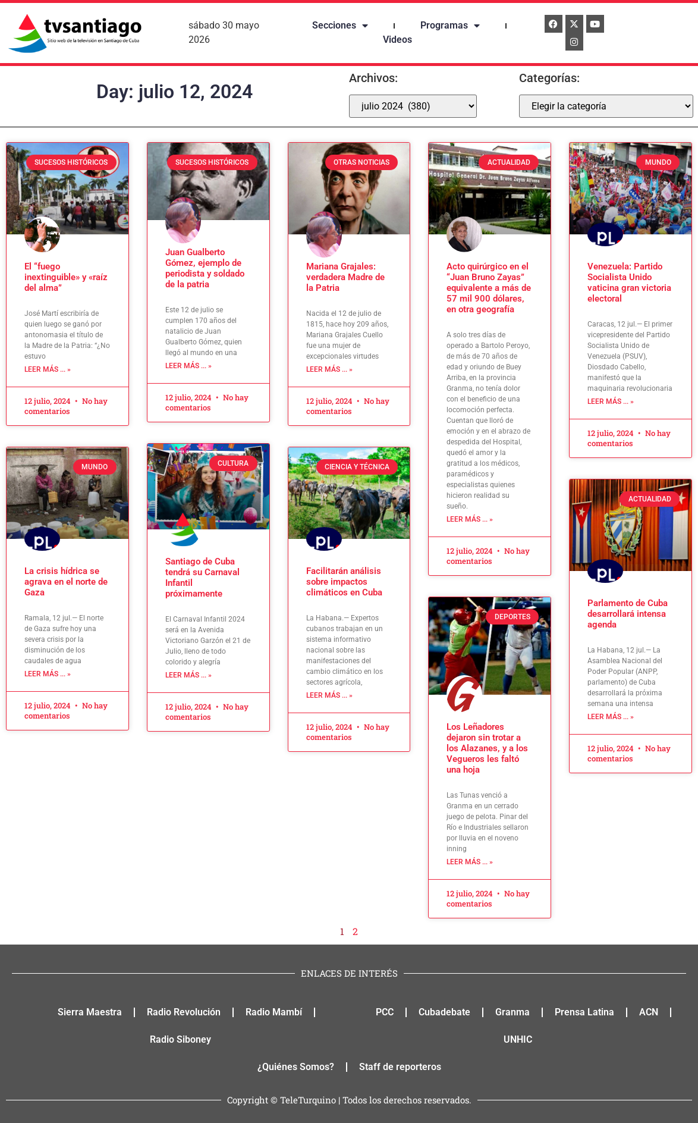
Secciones (340, 25)
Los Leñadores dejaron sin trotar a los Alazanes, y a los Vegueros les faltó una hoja (487, 748)
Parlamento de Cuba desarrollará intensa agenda (627, 614)
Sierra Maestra (90, 1012)
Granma (512, 1012)
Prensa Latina (584, 1012)
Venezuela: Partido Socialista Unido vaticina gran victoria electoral (629, 282)
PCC (385, 1012)
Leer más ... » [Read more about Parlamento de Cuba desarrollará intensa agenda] (610, 717)
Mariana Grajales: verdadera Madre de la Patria (345, 277)
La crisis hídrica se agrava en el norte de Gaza (66, 582)
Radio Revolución (184, 1012)
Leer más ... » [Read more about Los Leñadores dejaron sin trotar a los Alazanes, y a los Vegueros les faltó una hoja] (470, 862)
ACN (648, 1012)
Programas (450, 25)
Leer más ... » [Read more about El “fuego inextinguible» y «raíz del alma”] (47, 369)
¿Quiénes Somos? (295, 1066)
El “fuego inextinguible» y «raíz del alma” (66, 277)
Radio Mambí (274, 1012)
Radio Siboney (180, 1039)
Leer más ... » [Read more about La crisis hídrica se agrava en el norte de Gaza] (47, 674)
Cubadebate (444, 1012)
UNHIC (518, 1039)
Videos (397, 39)
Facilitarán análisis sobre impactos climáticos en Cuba (344, 582)
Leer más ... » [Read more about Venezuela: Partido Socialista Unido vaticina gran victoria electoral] (610, 401)
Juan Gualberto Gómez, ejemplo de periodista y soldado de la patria (204, 268)
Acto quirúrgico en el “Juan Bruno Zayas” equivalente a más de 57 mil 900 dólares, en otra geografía (489, 288)
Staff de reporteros (400, 1066)
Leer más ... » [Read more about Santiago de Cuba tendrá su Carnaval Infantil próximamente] (188, 675)
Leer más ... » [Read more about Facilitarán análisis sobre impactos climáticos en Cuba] (329, 695)
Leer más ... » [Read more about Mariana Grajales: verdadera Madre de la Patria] (329, 369)
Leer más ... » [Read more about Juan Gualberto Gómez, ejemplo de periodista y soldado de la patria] (188, 366)
